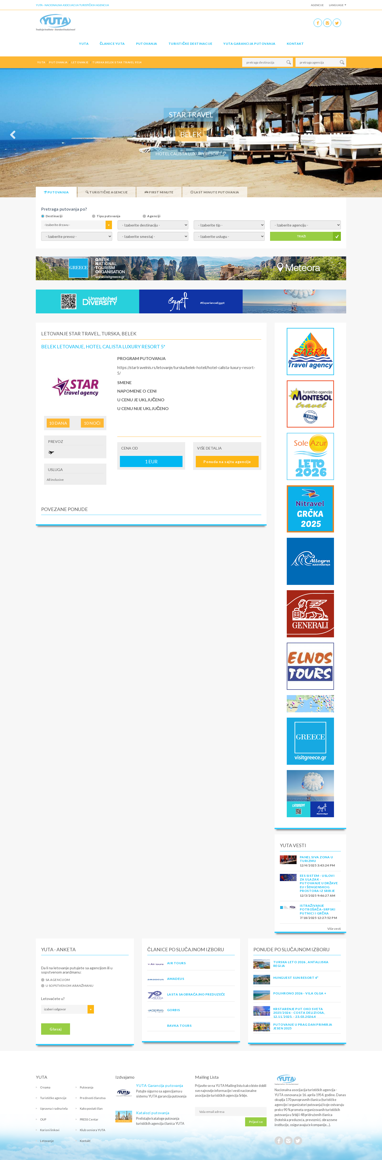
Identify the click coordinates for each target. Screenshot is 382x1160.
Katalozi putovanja (152, 1112)
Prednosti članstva (93, 1098)
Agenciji (153, 216)
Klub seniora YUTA (92, 1130)
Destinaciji (54, 216)
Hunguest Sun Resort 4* (296, 978)
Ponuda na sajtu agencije (227, 461)
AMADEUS (175, 979)
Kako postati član (91, 1108)
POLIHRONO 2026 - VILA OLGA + (299, 993)
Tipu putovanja (108, 216)
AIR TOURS (176, 963)
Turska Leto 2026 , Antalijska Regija (301, 964)
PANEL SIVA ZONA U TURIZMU (316, 859)
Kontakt (295, 44)
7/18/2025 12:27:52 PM (318, 918)
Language (336, 5)
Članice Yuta (112, 44)
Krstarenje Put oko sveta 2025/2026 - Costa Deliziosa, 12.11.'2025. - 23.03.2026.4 (299, 1013)
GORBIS (173, 1010)
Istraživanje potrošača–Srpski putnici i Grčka (317, 909)
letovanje (79, 62)
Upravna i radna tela (54, 1108)
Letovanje (47, 1141)
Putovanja (146, 44)
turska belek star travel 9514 (117, 62)
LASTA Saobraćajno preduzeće (196, 994)
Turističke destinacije (190, 44)
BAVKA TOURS (179, 1026)
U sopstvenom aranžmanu (70, 985)
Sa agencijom (58, 979)
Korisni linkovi (49, 1130)
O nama (45, 1087)
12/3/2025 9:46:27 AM (317, 895)
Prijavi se (256, 1121)
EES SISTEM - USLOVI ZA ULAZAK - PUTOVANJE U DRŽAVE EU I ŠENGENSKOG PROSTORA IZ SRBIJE (319, 883)
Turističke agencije (53, 1098)
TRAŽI (301, 236)
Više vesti (334, 929)
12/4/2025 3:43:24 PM (317, 865)
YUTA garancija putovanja (249, 44)
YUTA (84, 44)
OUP (43, 1119)
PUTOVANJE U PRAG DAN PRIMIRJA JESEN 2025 (302, 1026)
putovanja (58, 62)
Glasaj (56, 1029)
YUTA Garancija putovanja (159, 1085)
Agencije (317, 5)
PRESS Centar (89, 1119)
